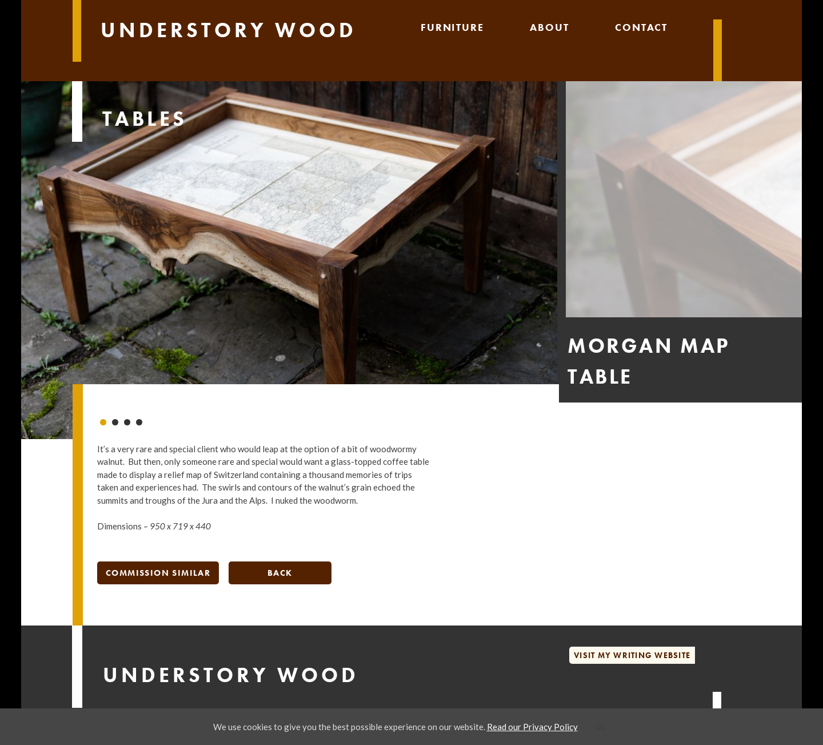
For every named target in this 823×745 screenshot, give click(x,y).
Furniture (452, 27)
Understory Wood (229, 30)
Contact (641, 27)
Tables (144, 119)
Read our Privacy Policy (532, 727)
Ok (599, 727)
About (549, 27)
